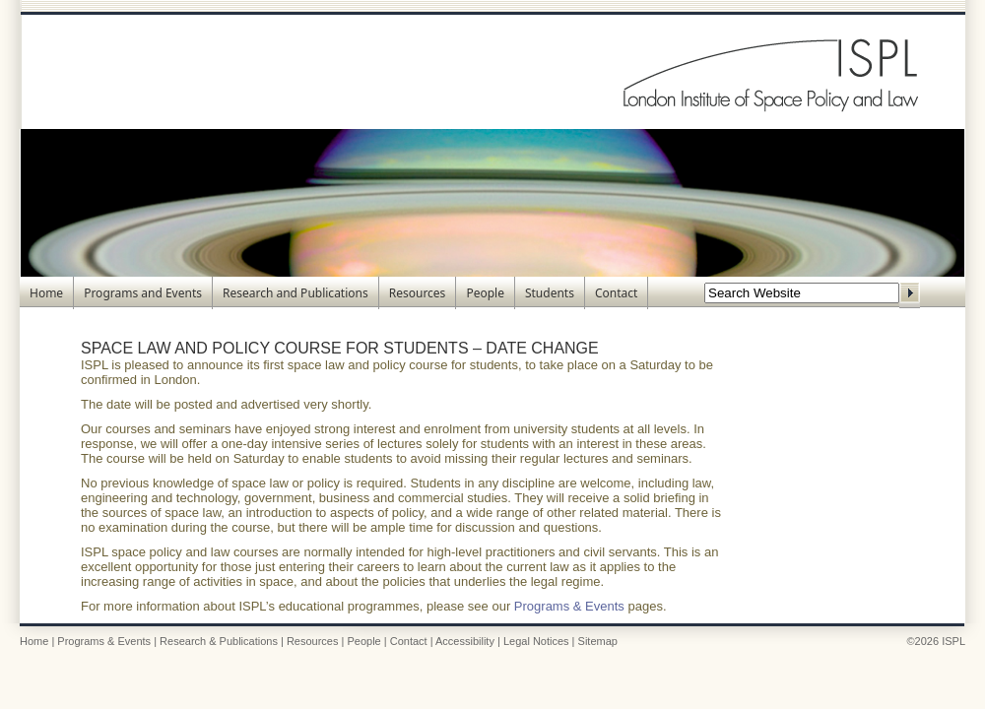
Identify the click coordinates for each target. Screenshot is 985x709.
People (485, 293)
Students (549, 293)
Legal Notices (536, 641)
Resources (417, 293)
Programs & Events (569, 606)
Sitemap (598, 641)
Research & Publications (219, 641)
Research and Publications (295, 293)
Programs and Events (143, 293)
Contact (616, 293)
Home (46, 293)
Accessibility (464, 641)
